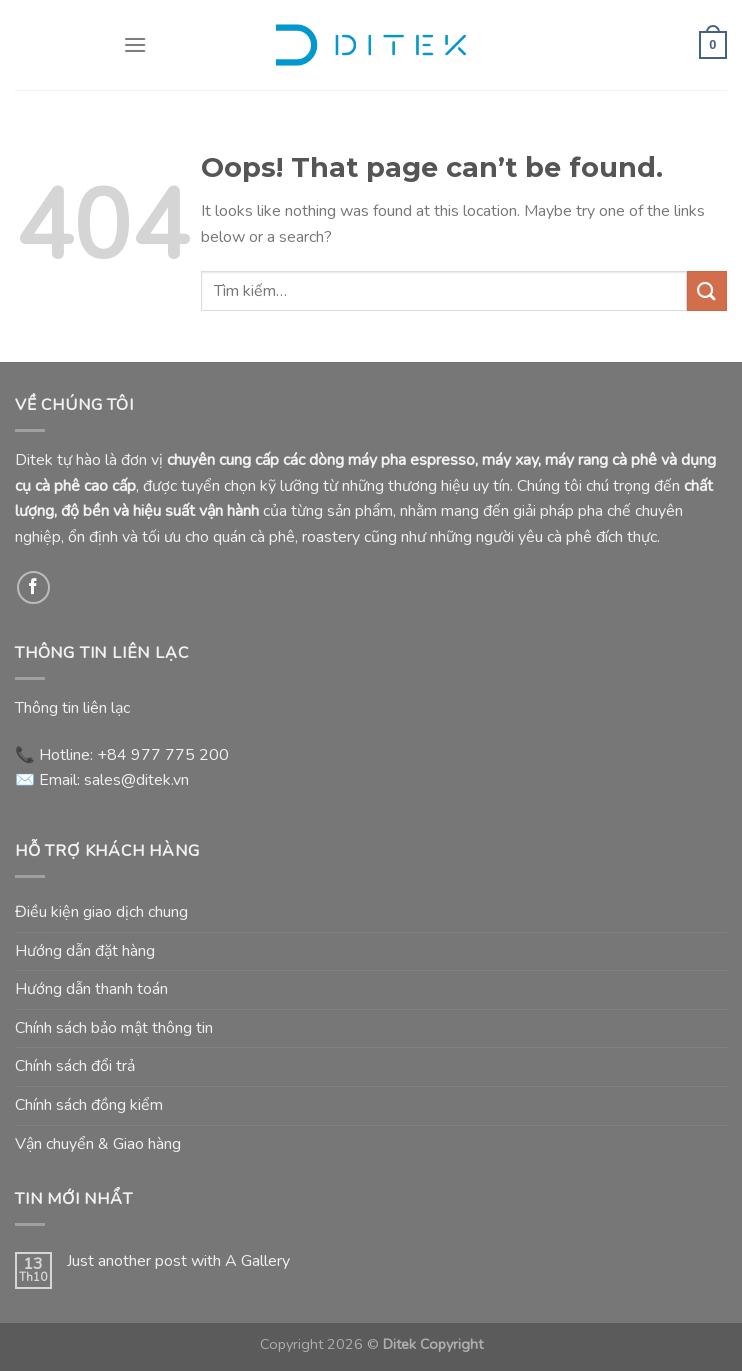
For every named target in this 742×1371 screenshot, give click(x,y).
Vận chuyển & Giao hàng (98, 1144)
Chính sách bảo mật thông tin (114, 1028)
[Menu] (135, 44)
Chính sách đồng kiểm (89, 1105)
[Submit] (707, 290)
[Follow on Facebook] (33, 587)
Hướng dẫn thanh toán (91, 989)
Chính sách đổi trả (75, 1066)
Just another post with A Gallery (178, 1261)
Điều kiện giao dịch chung (101, 912)
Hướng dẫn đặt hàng (85, 951)
